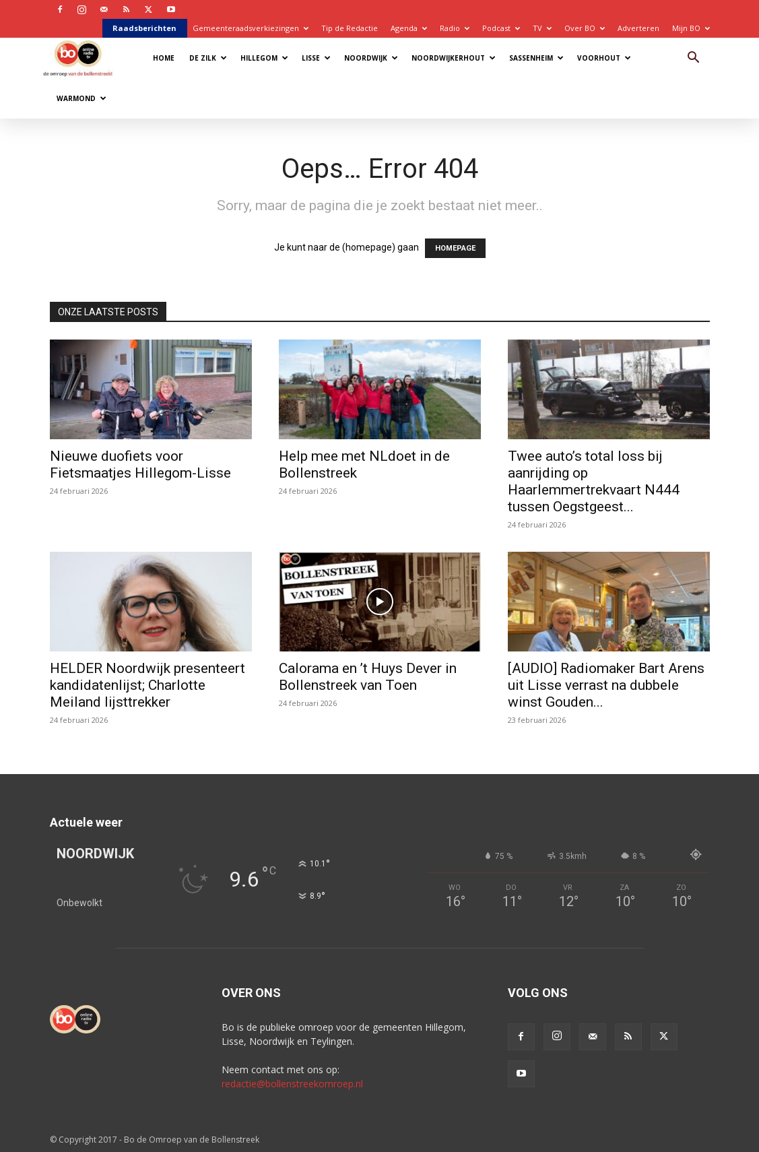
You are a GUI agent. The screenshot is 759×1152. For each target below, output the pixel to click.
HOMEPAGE (455, 248)
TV (542, 28)
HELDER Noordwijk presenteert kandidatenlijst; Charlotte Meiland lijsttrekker (147, 685)
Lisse (316, 58)
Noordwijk (371, 58)
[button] (694, 59)
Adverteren (638, 28)
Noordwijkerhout (453, 58)
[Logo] (84, 57)
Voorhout (604, 58)
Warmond (81, 98)
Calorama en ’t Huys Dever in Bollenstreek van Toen (368, 676)
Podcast (501, 28)
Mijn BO (691, 28)
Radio (454, 28)
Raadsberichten (144, 28)
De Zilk (208, 58)
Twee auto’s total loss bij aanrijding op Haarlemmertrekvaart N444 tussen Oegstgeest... (594, 481)
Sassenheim (536, 58)
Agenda (409, 28)
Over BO (584, 28)
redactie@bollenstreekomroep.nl (292, 1083)
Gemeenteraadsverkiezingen (250, 28)
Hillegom (264, 58)
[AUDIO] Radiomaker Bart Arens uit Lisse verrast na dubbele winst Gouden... (606, 685)
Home (163, 58)
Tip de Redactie (349, 28)
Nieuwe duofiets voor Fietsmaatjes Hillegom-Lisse (140, 464)
